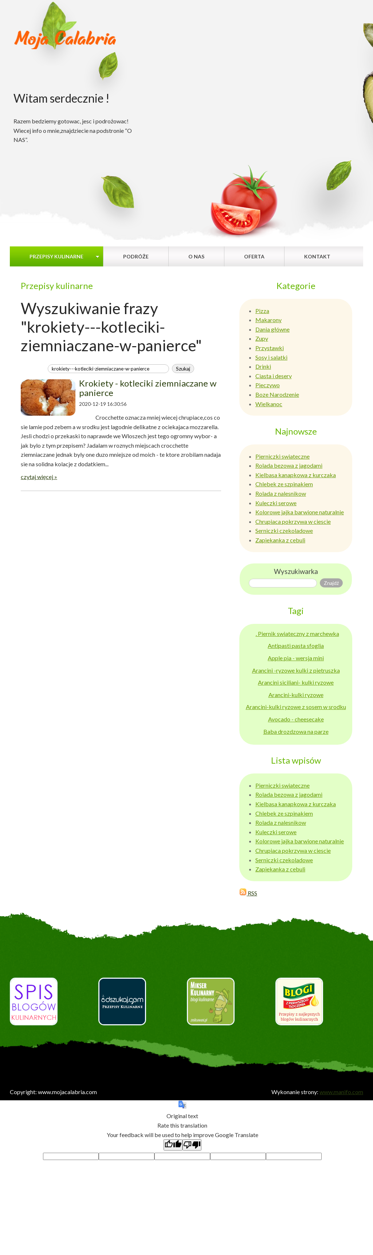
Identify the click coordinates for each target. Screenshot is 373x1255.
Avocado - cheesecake (296, 719)
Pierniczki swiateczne (282, 456)
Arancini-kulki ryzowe (295, 694)
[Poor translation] (191, 1145)
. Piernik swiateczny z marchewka (297, 633)
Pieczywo (267, 384)
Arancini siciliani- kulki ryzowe (296, 682)
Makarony (268, 319)
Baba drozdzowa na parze (296, 731)
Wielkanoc (268, 403)
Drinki (263, 366)
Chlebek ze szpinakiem (284, 483)
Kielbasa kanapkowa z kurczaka (295, 474)
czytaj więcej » (39, 476)
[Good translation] (173, 1145)
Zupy (261, 338)
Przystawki (269, 347)
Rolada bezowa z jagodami (288, 465)
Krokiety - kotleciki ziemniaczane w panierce (147, 388)
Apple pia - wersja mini (296, 657)
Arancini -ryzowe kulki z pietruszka (296, 670)
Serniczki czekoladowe (284, 530)
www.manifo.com (341, 1091)
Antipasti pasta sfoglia (296, 645)
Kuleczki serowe (276, 502)
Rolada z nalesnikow (280, 493)
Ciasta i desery (273, 375)
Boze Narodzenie (277, 394)
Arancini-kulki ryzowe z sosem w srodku (296, 706)
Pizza (262, 310)
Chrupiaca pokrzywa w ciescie (293, 521)
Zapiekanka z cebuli (280, 540)
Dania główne (272, 329)
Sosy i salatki (271, 357)
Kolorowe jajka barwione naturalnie (299, 511)
